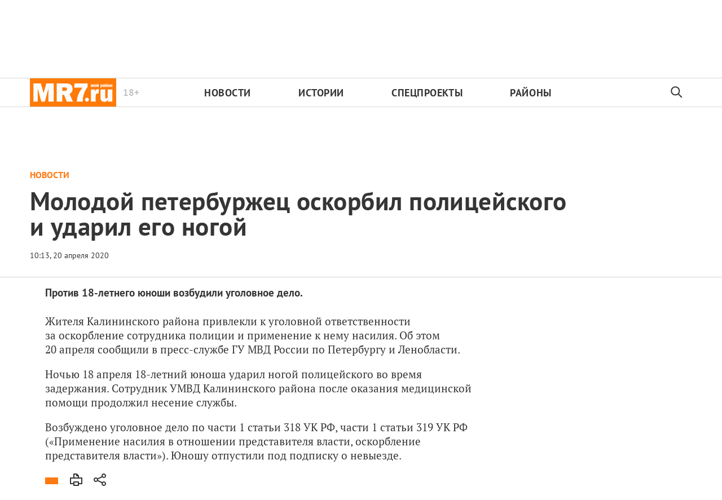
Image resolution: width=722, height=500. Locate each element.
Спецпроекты (427, 92)
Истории (321, 92)
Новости (227, 92)
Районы (530, 92)
